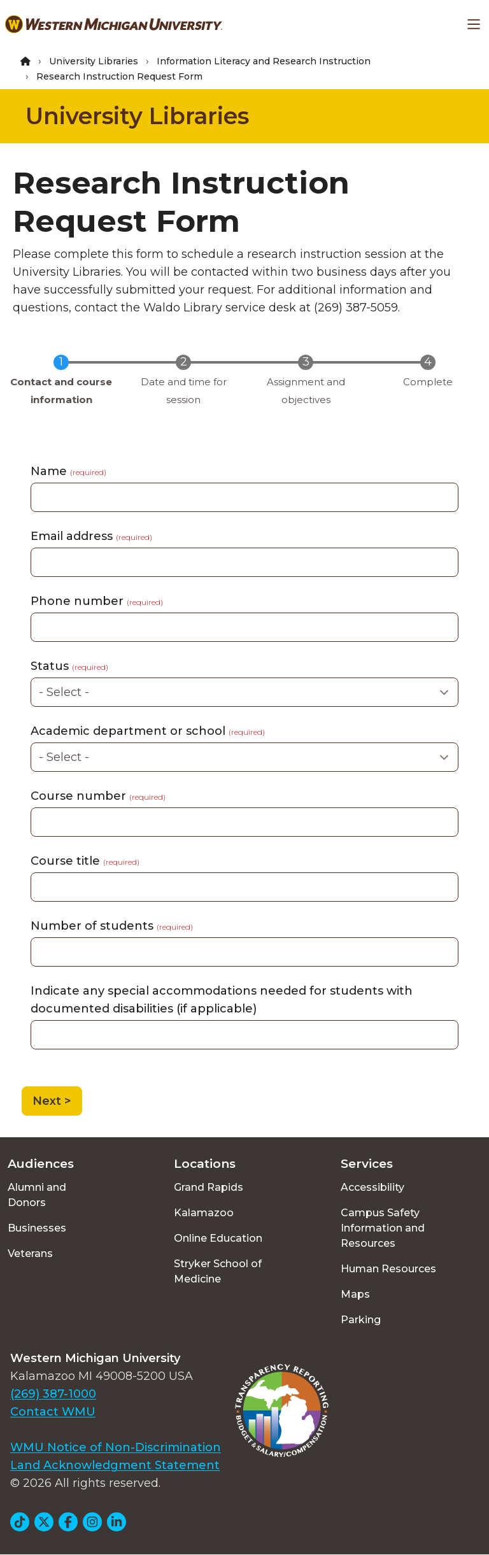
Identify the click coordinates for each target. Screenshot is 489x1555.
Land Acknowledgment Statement (115, 1465)
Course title (85, 861)
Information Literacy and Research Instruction (264, 61)
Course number (98, 796)
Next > (51, 1101)
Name (68, 471)
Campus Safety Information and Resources (383, 1228)
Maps (355, 1294)
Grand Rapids (208, 1187)
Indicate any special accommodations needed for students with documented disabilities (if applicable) (222, 1000)
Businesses (37, 1228)
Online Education (218, 1238)
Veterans (30, 1253)
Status (69, 666)
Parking (361, 1320)
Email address (91, 536)
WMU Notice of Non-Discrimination (115, 1447)
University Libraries (93, 61)
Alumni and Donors (37, 1195)
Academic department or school (148, 731)
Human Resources (388, 1269)
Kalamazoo (204, 1213)
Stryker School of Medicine (218, 1271)
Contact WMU (53, 1412)
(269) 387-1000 (53, 1394)
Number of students (112, 926)
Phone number (97, 601)
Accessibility (372, 1187)
